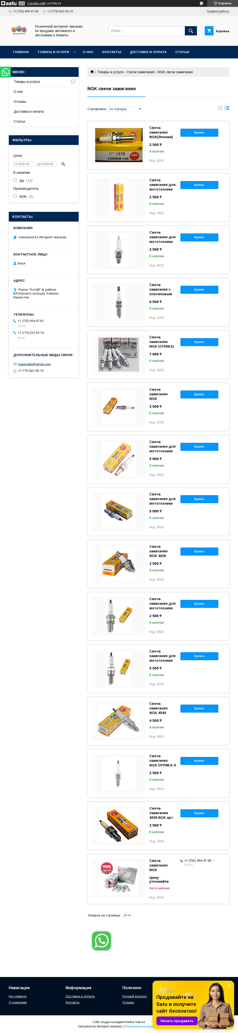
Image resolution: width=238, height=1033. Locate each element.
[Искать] (191, 30)
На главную (17, 996)
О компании (18, 1002)
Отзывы (20, 101)
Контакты (111, 52)
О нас (88, 52)
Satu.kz (140, 1022)
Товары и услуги (53, 52)
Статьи (182, 52)
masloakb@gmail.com (34, 364)
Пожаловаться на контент (142, 1026)
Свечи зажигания (140, 72)
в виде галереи (220, 109)
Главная (21, 52)
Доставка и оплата (148, 52)
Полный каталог (134, 996)
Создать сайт (36, 3)
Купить (199, 132)
